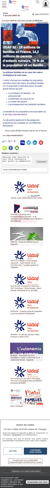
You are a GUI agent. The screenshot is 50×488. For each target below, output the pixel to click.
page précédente (40, 14)
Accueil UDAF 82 (11, 15)
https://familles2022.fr (17, 114)
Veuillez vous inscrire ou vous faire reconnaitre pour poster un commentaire (17, 160)
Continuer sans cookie (35, 451)
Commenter (41, 162)
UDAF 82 (13, 20)
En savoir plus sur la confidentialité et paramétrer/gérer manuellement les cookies (25, 461)
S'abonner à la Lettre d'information (26, 471)
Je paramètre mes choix (37, 482)
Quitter (13, 451)
